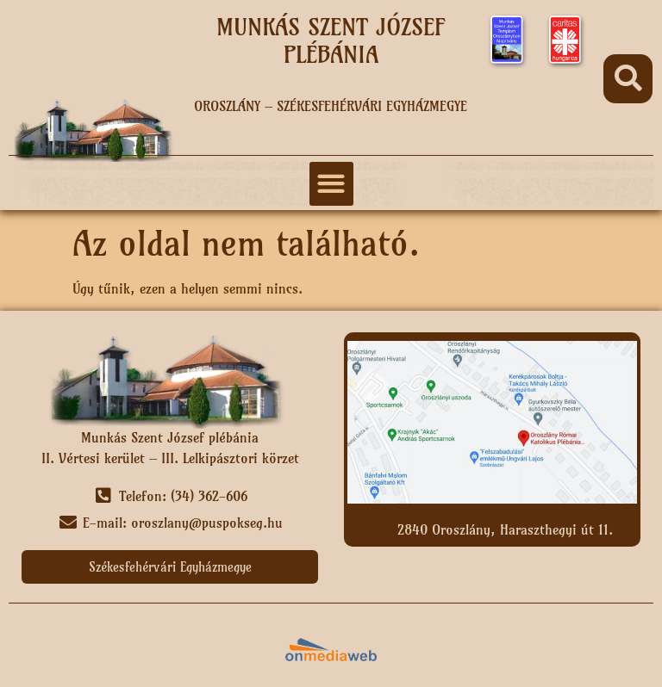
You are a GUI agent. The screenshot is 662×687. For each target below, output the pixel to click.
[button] (628, 78)
